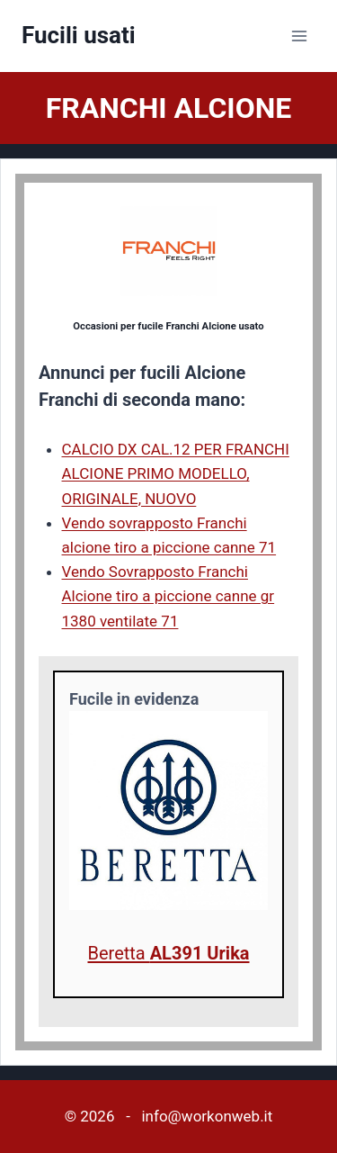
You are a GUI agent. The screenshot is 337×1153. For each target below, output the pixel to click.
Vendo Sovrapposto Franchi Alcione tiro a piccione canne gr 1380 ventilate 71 (168, 596)
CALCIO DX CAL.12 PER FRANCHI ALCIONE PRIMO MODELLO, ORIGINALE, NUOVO (175, 473)
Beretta (168, 953)
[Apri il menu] (298, 36)
